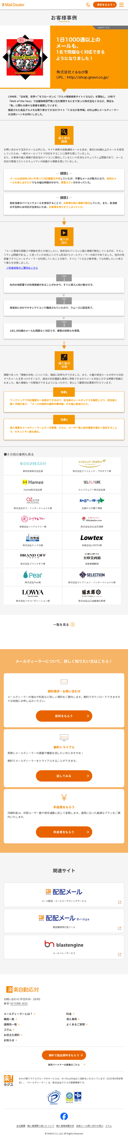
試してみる (64, 776)
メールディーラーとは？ (18, 1014)
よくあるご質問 (75, 1024)
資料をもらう (105, 4)
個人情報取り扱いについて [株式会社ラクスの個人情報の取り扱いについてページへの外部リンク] (40, 1125)
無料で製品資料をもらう (64, 1055)
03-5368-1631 (19, 1003)
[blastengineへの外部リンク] (64, 947)
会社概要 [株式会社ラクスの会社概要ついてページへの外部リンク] (20, 1125)
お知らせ (9, 1040)
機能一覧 (9, 1019)
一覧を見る (61, 624)
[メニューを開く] (121, 4)
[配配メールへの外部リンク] (64, 895)
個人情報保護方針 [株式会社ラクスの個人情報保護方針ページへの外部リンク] (65, 1125)
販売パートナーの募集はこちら (64, 1064)
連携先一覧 (10, 1024)
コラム (8, 1029)
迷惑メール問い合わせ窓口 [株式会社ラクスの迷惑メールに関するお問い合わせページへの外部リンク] (89, 1125)
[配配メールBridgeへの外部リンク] (64, 921)
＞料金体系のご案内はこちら (22, 267)
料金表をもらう (64, 832)
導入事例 (71, 1019)
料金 (69, 1014)
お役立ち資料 (12, 1035)
